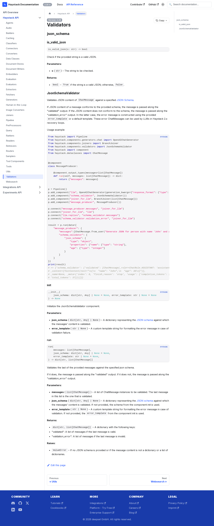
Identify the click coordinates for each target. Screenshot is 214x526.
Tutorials (57, 503)
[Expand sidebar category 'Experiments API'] (40, 192)
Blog (133, 512)
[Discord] (13, 503)
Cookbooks (58, 507)
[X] (27, 503)
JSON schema (145, 320)
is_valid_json (184, 24)
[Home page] (50, 13)
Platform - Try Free (102, 507)
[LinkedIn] (13, 509)
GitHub (153, 4)
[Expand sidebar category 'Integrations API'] (40, 187)
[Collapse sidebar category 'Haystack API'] (40, 17)
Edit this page (56, 465)
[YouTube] (20, 509)
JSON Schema (125, 100)
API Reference (74, 4)
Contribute (137, 4)
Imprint (173, 507)
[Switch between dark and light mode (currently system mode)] (162, 4)
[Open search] (189, 4)
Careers (135, 507)
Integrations (98, 503)
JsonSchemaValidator (189, 28)
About (134, 503)
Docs (60, 4)
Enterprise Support (102, 512)
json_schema (182, 20)
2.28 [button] (46, 4)
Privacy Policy (177, 503)
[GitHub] (20, 503)
